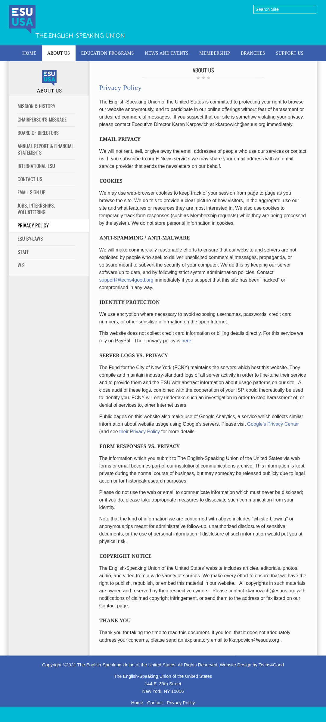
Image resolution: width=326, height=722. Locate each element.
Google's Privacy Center (273, 424)
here (186, 340)
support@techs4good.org (126, 279)
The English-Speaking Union (80, 35)
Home (137, 702)
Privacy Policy (181, 702)
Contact (155, 702)
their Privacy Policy (139, 431)
